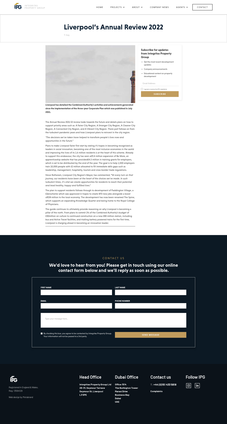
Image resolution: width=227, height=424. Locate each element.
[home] (29, 6)
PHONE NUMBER (122, 301)
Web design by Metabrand (21, 397)
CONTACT (202, 7)
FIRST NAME (46, 287)
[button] (118, 7)
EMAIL (43, 301)
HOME (99, 7)
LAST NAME (120, 287)
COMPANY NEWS (159, 7)
